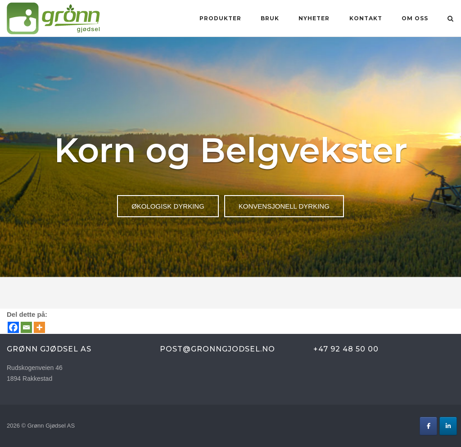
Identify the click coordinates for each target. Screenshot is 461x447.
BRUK (270, 18)
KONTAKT (365, 18)
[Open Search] (450, 19)
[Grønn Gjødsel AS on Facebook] (428, 426)
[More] (39, 327)
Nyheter (314, 18)
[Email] (26, 327)
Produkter (220, 18)
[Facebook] (13, 327)
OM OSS (415, 18)
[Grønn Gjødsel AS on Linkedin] (448, 426)
